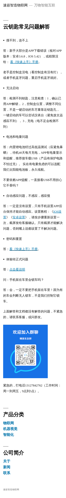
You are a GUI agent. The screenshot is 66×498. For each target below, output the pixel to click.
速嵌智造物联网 (15, 5)
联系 (6, 473)
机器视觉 (10, 429)
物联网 (8, 423)
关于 (6, 461)
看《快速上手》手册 (23, 249)
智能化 (8, 435)
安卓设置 (19, 217)
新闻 (6, 467)
